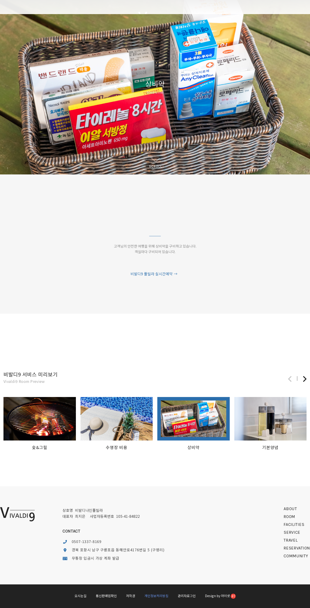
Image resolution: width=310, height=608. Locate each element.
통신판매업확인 (106, 595)
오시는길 (80, 595)
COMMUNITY (251, 34)
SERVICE (142, 34)
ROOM (86, 34)
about (290, 508)
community (296, 555)
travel (291, 540)
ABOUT (59, 34)
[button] (305, 379)
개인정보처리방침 (156, 595)
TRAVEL (183, 34)
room (289, 516)
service (292, 532)
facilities (294, 524)
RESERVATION (223, 34)
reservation (297, 548)
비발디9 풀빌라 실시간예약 (153, 274)
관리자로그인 (187, 595)
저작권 (130, 595)
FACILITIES (114, 34)
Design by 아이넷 (220, 596)
